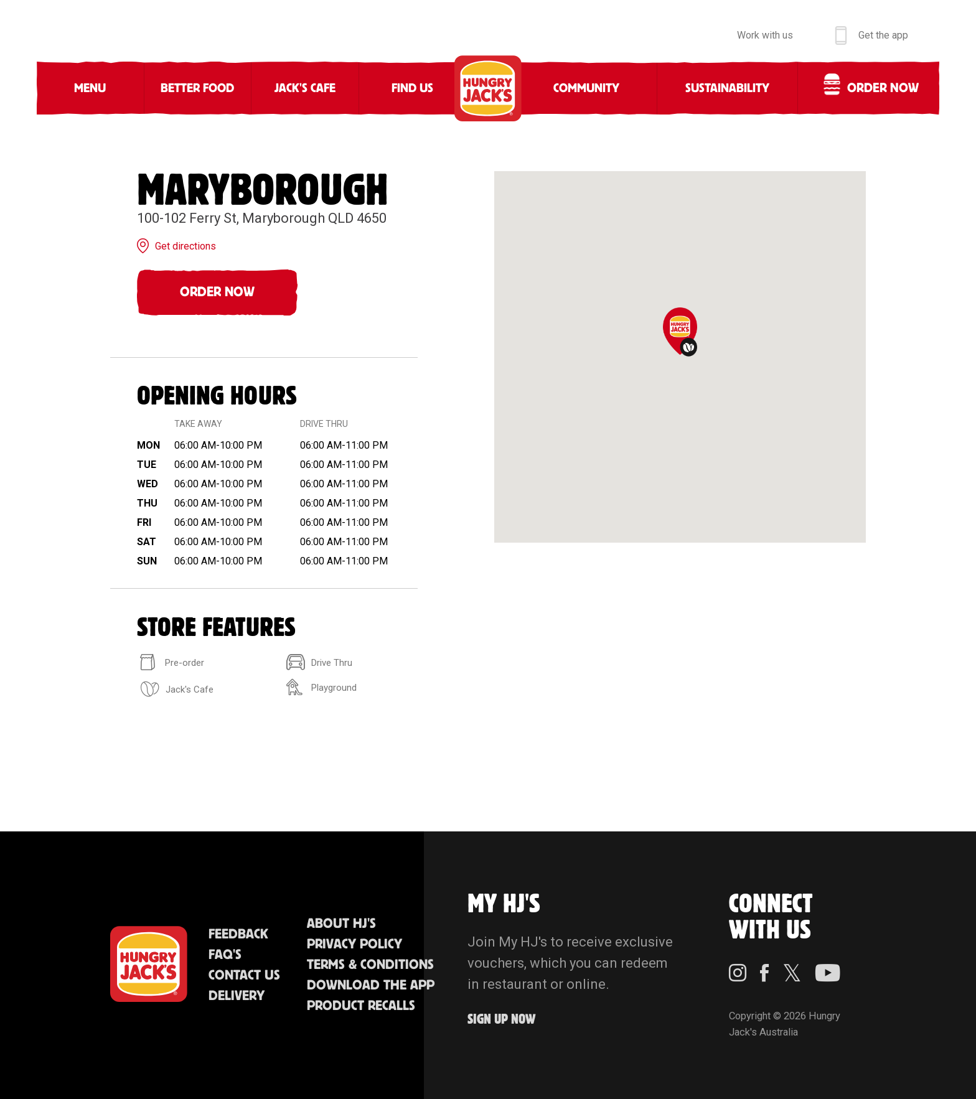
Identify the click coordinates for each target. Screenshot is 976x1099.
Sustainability (727, 88)
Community (586, 88)
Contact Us (244, 975)
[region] (680, 357)
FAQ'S (225, 955)
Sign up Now (501, 1019)
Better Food (197, 88)
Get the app (883, 35)
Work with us (765, 35)
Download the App (370, 985)
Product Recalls (361, 1006)
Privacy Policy (354, 944)
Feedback (238, 934)
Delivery (237, 996)
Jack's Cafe (305, 88)
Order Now (217, 292)
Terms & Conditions (370, 965)
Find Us (412, 88)
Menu (90, 88)
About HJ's (341, 923)
